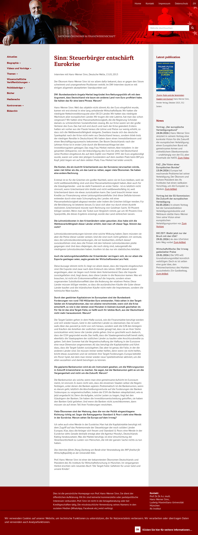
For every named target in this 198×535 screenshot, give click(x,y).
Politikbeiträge (16, 87)
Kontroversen (15, 105)
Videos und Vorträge (19, 68)
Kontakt (150, 3)
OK (137, 529)
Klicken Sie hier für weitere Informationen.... (167, 529)
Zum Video (183, 157)
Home (138, 3)
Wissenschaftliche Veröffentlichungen (18, 81)
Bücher (10, 93)
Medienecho (13, 99)
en (194, 3)
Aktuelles (12, 56)
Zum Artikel (171, 189)
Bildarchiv (12, 110)
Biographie (14, 62)
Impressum (164, 3)
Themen (12, 73)
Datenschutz (181, 3)
